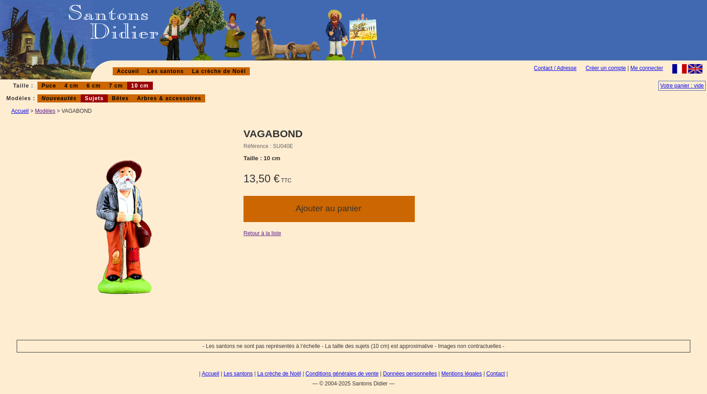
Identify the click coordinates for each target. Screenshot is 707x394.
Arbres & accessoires (169, 98)
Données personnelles (410, 374)
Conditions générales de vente (342, 374)
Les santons (165, 71)
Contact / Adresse (555, 68)
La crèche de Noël (219, 71)
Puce (48, 86)
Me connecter (646, 68)
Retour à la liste (262, 233)
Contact (496, 374)
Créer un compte (606, 68)
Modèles (45, 111)
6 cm (94, 86)
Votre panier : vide (682, 86)
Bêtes (120, 98)
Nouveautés (59, 98)
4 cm (71, 86)
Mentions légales (461, 374)
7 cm (116, 86)
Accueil (128, 71)
